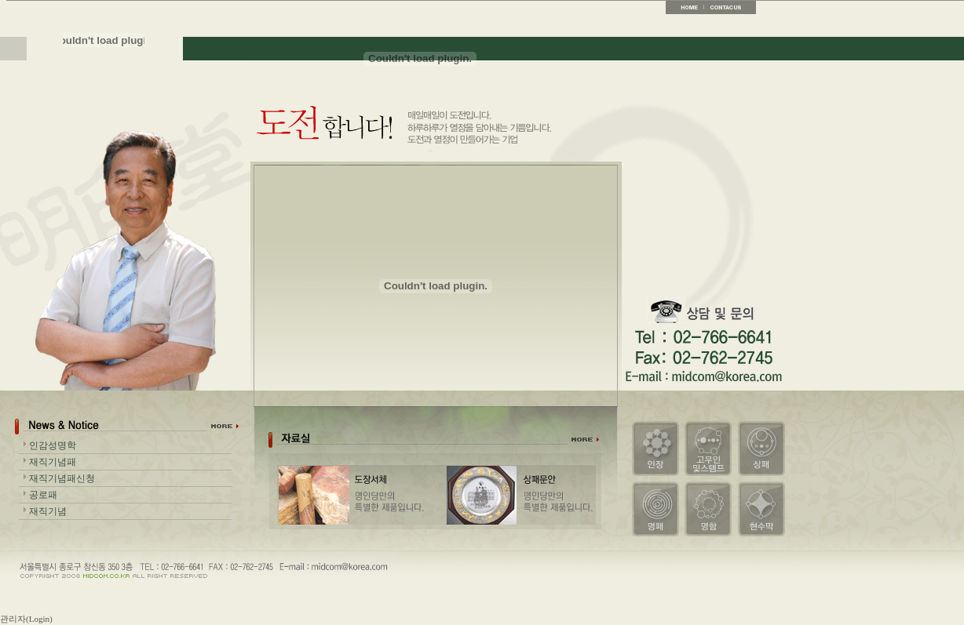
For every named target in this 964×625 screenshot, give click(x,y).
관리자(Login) (26, 618)
